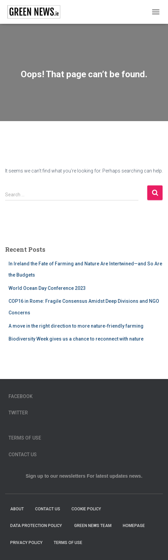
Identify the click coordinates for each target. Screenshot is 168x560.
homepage (134, 525)
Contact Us (23, 454)
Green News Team (93, 525)
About (17, 509)
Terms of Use (25, 438)
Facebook (21, 396)
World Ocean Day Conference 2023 (47, 288)
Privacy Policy (26, 542)
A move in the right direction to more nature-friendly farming (76, 326)
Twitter (18, 412)
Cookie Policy (86, 509)
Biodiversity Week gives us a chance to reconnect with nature (76, 339)
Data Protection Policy (36, 525)
